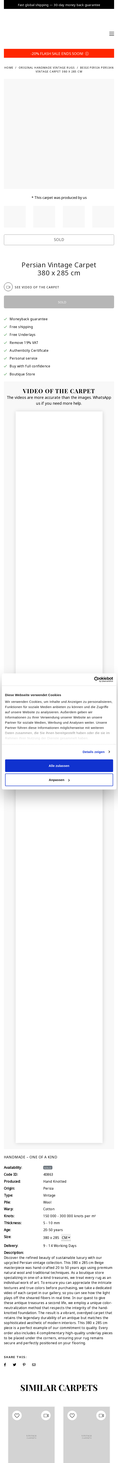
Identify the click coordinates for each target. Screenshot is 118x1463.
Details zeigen (94, 752)
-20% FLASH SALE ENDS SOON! (59, 53)
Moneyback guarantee (29, 318)
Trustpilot (16, 256)
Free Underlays (22, 334)
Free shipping (21, 326)
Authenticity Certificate (29, 350)
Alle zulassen (59, 765)
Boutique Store (22, 374)
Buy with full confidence (30, 366)
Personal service (23, 358)
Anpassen (59, 780)
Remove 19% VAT (24, 342)
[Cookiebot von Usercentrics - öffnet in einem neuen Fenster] (94, 679)
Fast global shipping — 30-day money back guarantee (59, 5)
